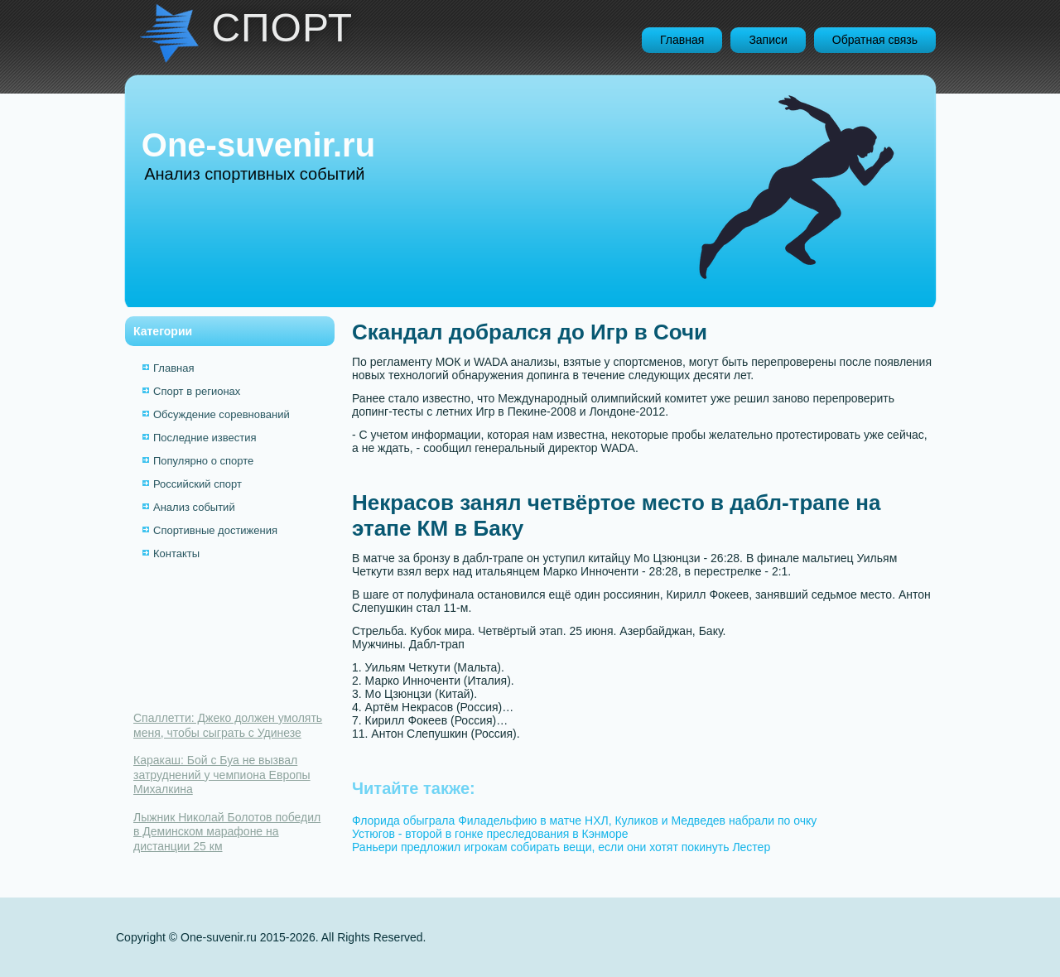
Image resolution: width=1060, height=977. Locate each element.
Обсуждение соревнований (221, 414)
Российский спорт (197, 484)
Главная (682, 39)
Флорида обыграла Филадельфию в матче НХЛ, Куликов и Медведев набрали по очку (584, 820)
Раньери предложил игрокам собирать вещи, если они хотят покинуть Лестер (561, 847)
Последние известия (204, 437)
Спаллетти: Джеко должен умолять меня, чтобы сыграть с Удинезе (227, 725)
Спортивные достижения (215, 530)
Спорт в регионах (196, 391)
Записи (768, 39)
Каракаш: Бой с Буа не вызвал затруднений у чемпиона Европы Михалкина (222, 774)
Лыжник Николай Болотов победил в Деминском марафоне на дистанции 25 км (226, 832)
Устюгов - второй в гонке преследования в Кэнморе (490, 833)
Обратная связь (875, 39)
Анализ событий (194, 507)
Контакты (176, 553)
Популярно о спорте (203, 461)
